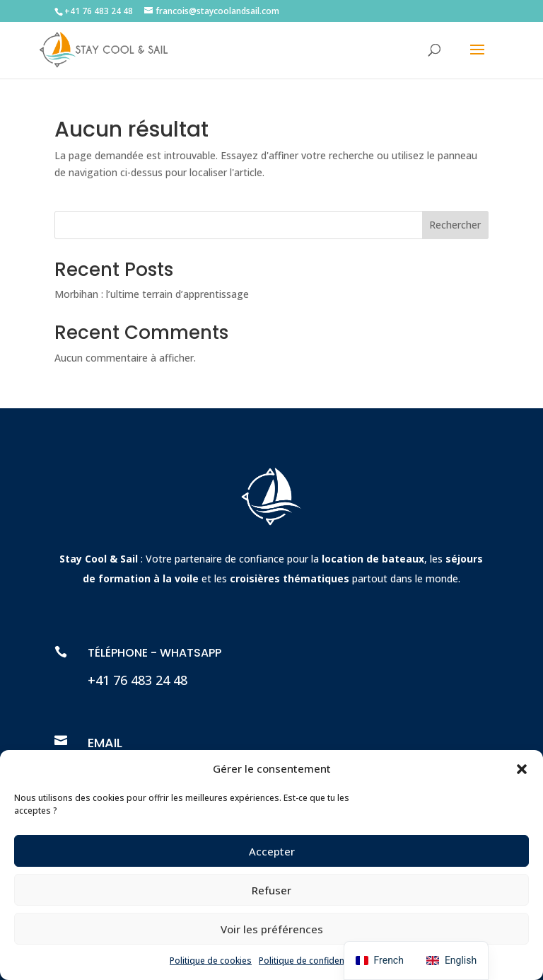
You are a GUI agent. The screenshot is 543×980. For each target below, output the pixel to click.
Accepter (272, 851)
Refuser (271, 890)
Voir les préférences (272, 929)
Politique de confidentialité (312, 961)
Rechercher (455, 224)
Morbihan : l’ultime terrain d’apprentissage (151, 294)
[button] (522, 769)
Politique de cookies (211, 961)
